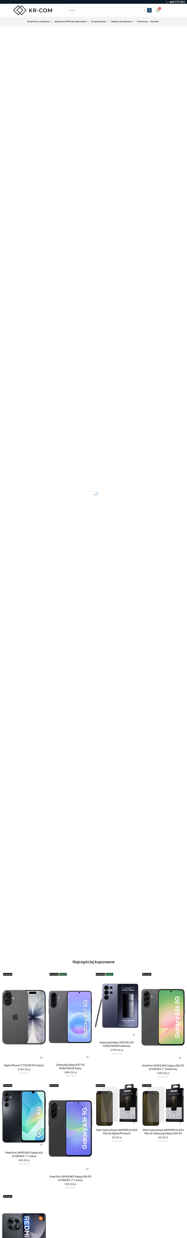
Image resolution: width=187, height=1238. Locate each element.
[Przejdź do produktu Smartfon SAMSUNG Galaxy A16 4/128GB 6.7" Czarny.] (24, 1116)
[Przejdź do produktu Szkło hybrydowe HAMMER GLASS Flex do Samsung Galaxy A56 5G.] (163, 1105)
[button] (149, 10)
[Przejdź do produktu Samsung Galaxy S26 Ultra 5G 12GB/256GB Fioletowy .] (117, 1006)
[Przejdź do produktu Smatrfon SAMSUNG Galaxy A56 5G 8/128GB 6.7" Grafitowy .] (163, 1017)
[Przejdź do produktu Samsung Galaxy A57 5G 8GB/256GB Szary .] (70, 1017)
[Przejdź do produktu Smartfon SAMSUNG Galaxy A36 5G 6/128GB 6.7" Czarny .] (70, 1128)
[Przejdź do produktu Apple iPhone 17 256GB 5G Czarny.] (24, 1017)
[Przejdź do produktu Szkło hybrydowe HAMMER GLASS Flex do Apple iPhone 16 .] (117, 1105)
